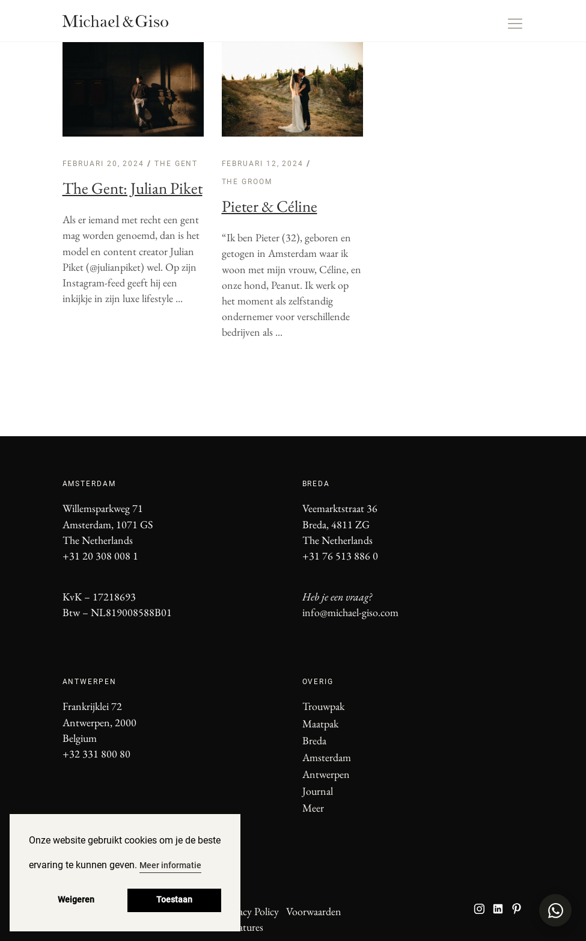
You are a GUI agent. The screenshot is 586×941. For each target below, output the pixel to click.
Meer (313, 808)
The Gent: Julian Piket (133, 188)
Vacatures (243, 927)
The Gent (176, 163)
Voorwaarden (313, 911)
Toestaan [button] (174, 900)
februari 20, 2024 (105, 163)
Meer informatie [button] (170, 865)
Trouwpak (323, 706)
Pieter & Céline (269, 206)
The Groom (247, 181)
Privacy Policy (250, 911)
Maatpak (320, 723)
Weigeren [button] (76, 900)
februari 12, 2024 (264, 163)
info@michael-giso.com (350, 612)
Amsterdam (326, 757)
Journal (317, 791)
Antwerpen (326, 774)
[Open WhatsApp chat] (555, 910)
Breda (314, 740)
